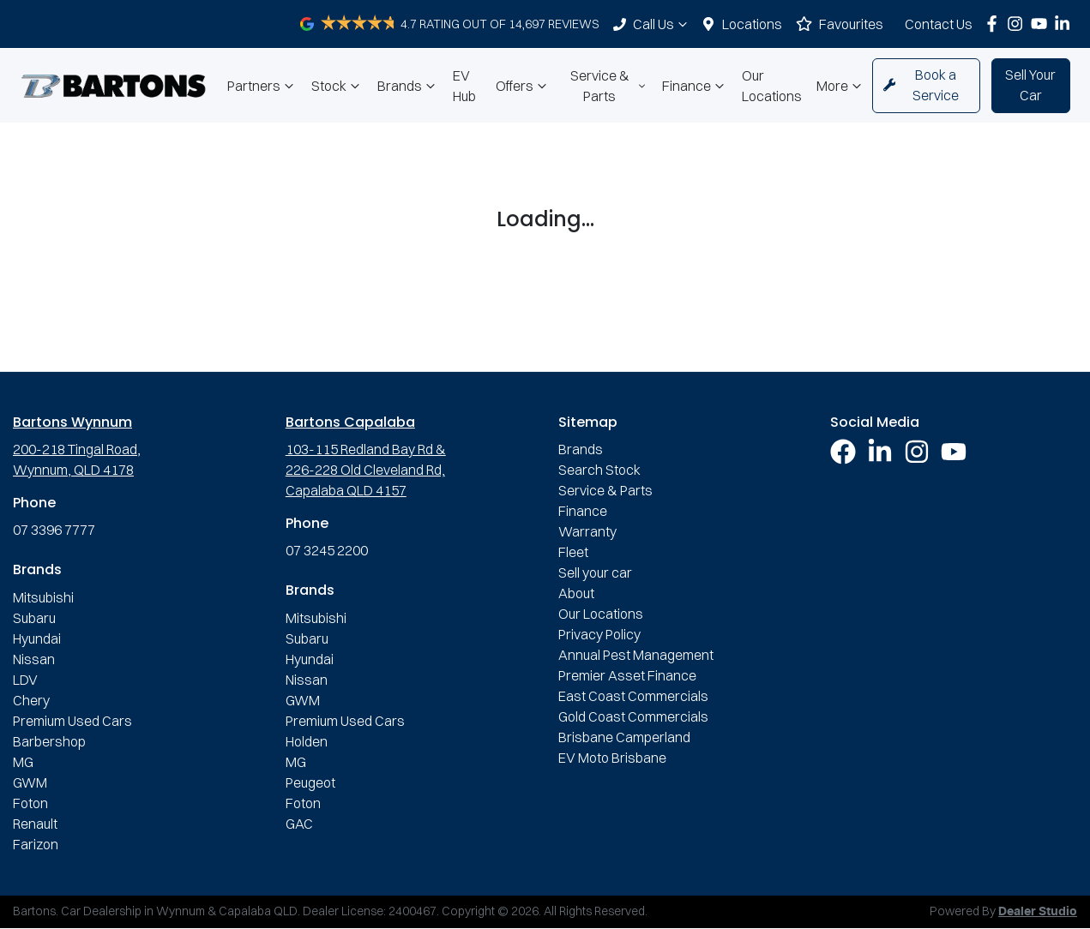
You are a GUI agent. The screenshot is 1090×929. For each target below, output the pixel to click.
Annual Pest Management (636, 654)
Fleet (573, 551)
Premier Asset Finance (627, 675)
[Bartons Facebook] (995, 23)
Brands (408, 85)
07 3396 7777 (54, 529)
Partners (262, 85)
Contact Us (939, 24)
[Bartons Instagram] (1018, 23)
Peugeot (310, 782)
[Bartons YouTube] (1042, 23)
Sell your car (595, 572)
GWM (30, 782)
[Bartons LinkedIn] (1065, 23)
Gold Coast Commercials (633, 716)
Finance (695, 85)
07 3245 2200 (327, 550)
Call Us (662, 24)
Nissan (34, 659)
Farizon (35, 844)
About (576, 593)
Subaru (34, 617)
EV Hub (464, 86)
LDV (25, 679)
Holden (307, 741)
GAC (299, 823)
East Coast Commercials (633, 695)
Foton (30, 803)
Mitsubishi (43, 597)
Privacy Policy (599, 634)
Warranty (587, 531)
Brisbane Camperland (624, 737)
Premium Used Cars (72, 720)
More (840, 85)
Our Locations (772, 86)
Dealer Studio (1037, 912)
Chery (31, 700)
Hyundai (37, 638)
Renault (35, 823)
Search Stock (599, 469)
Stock (337, 85)
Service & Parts (609, 86)
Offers (523, 85)
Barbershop (49, 741)
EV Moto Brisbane (612, 757)
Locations (752, 24)
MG (23, 761)
